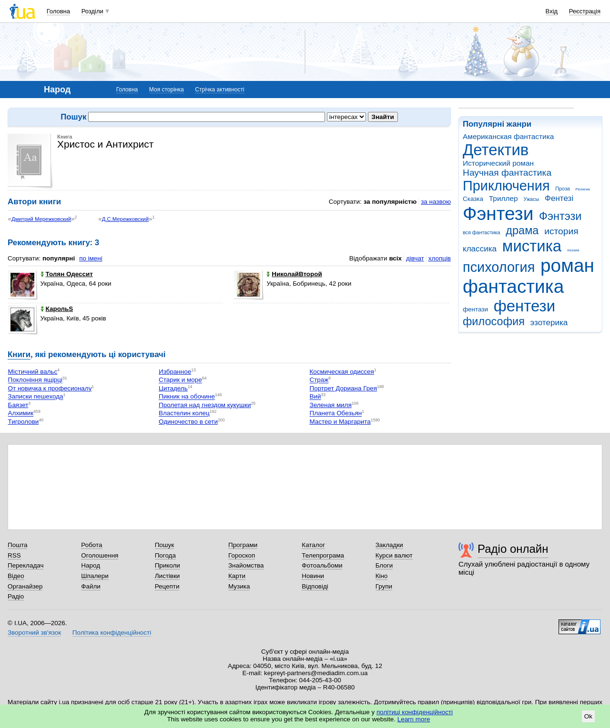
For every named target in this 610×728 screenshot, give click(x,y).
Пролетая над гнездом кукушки (205, 405)
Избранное (175, 371)
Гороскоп (241, 555)
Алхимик (21, 413)
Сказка (473, 198)
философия (494, 321)
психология (499, 267)
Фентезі (559, 198)
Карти (236, 575)
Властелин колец (184, 413)
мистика (531, 246)
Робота (91, 544)
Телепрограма (323, 555)
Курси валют (394, 555)
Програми (242, 544)
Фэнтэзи (560, 216)
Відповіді (315, 586)
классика (480, 248)
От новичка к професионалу (50, 388)
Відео (16, 575)
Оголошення (99, 555)
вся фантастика (481, 232)
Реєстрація (584, 11)
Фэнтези (498, 213)
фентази (475, 309)
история (561, 231)
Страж (319, 380)
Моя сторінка (166, 89)
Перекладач (25, 565)
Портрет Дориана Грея (343, 388)
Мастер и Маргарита (340, 421)
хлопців (439, 258)
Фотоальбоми (322, 565)
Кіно (382, 575)
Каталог (313, 544)
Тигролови (23, 421)
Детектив (496, 150)
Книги (19, 354)
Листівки (167, 575)
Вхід (552, 11)
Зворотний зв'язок (34, 632)
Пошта (17, 544)
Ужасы (531, 199)
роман (567, 265)
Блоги (384, 565)
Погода (165, 555)
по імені (90, 258)
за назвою (436, 201)
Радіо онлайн (513, 548)
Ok (588, 716)
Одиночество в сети (188, 421)
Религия (583, 189)
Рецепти (167, 586)
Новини (313, 575)
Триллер (503, 198)
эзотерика (549, 322)
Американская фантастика (508, 136)
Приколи (167, 565)
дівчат (415, 258)
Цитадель (173, 388)
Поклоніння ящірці (35, 380)
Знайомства (246, 565)
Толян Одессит (67, 274)
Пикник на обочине (187, 396)
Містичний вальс (33, 371)
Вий (315, 396)
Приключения (506, 185)
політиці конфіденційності (414, 712)
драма (522, 230)
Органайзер (25, 586)
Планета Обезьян (336, 413)
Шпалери (94, 575)
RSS (14, 555)
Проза (562, 188)
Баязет (18, 405)
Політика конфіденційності (111, 632)
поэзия (573, 250)
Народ (90, 565)
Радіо (16, 596)
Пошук (164, 544)
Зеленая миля (331, 405)
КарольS (57, 308)
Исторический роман (498, 163)
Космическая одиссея (342, 371)
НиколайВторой (294, 274)
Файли (91, 586)
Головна (58, 11)
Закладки (389, 544)
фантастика (513, 286)
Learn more (413, 719)
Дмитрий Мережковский (41, 219)
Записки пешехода (35, 396)
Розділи (92, 11)
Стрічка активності (219, 89)
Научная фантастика (507, 173)
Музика (239, 586)
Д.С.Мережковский (125, 219)
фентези (524, 306)
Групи (384, 586)
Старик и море (180, 380)
